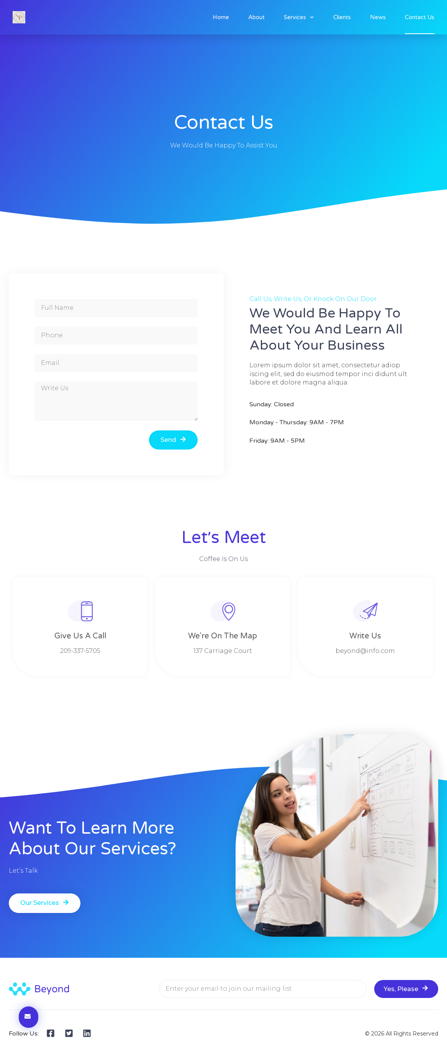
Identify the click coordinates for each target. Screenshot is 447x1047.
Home (221, 17)
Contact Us (419, 17)
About (256, 17)
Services (299, 17)
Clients (342, 17)
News (378, 17)
